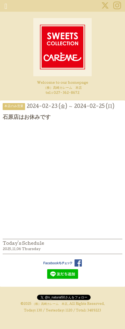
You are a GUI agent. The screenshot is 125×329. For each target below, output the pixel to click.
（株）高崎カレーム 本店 (49, 304)
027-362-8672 (66, 93)
